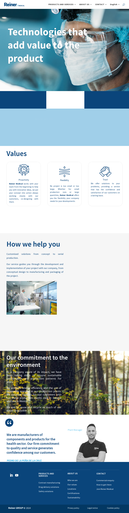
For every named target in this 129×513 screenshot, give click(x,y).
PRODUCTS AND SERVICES (61, 5)
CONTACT (99, 5)
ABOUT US (84, 5)
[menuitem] (115, 6)
